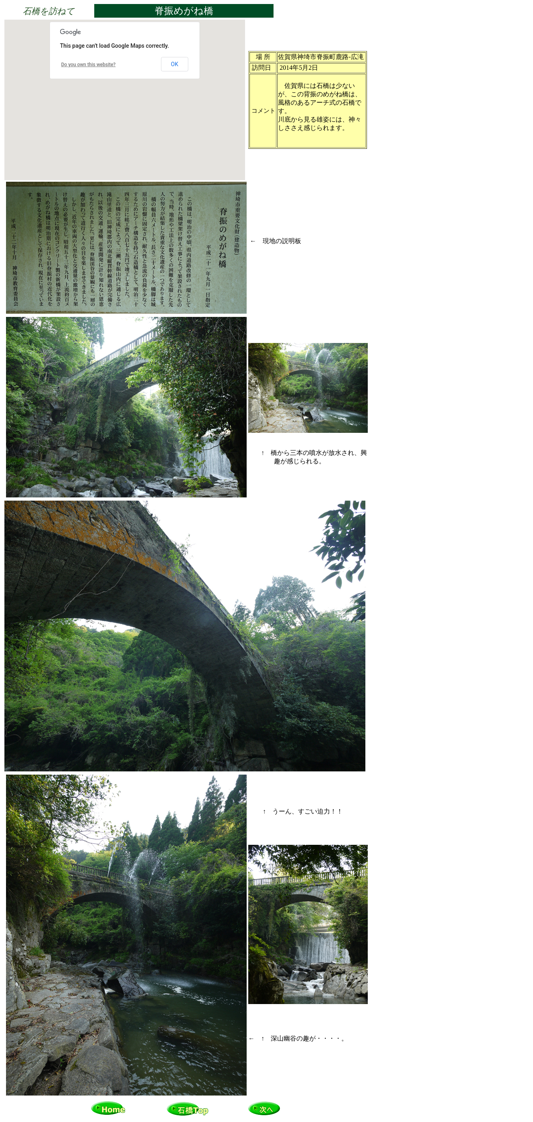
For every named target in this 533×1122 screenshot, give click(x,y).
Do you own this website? (88, 64)
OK (174, 64)
